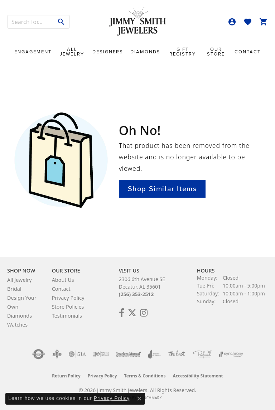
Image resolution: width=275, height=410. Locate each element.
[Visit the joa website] (154, 354)
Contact (248, 51)
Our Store (216, 51)
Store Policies (68, 306)
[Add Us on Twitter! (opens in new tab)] (132, 313)
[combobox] (30, 21)
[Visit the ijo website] (101, 354)
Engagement (33, 51)
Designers (107, 51)
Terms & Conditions (145, 376)
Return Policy (66, 376)
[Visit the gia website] (77, 354)
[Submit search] (61, 21)
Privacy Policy (68, 297)
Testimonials (67, 315)
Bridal (14, 288)
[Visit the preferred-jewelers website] (202, 354)
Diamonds (145, 51)
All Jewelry (72, 51)
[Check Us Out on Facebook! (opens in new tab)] (121, 313)
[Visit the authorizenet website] (38, 354)
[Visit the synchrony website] (231, 354)
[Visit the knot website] (176, 354)
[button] (232, 22)
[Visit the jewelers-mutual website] (128, 354)
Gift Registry (182, 51)
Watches (17, 324)
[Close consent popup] (139, 398)
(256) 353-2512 (136, 294)
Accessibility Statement (198, 376)
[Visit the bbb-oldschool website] (56, 354)
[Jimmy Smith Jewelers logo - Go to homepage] (137, 21)
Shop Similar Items (162, 188)
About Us (63, 279)
